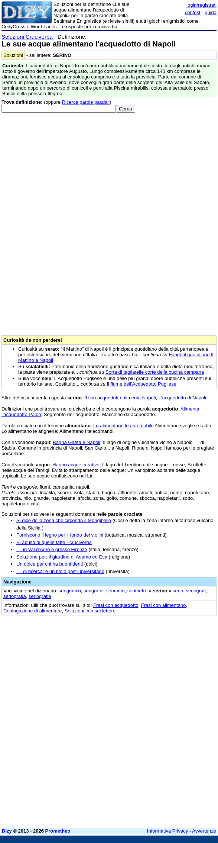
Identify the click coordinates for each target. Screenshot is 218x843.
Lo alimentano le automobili (122, 425)
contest (193, 12)
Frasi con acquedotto (115, 605)
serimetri (115, 590)
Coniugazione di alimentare (32, 611)
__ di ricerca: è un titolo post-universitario (60, 571)
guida (211, 12)
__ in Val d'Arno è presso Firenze (51, 549)
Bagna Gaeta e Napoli (76, 442)
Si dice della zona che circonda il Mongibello (63, 520)
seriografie (40, 596)
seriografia (14, 596)
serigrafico (70, 590)
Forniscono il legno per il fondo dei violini (59, 535)
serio (178, 590)
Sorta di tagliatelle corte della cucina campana (154, 372)
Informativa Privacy (167, 831)
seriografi (195, 590)
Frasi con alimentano (163, 605)
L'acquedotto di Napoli (182, 397)
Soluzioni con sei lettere (90, 611)
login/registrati (201, 5)
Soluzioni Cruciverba (27, 36)
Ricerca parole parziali (86, 102)
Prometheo (58, 831)
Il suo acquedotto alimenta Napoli (120, 397)
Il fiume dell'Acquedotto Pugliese (141, 384)
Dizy (7, 831)
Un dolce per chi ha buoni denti (49, 564)
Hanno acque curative (75, 464)
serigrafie (93, 590)
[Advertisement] (109, 770)
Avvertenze (204, 831)
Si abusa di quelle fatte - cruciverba (54, 542)
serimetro (137, 590)
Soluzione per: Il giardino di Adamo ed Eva (61, 557)
